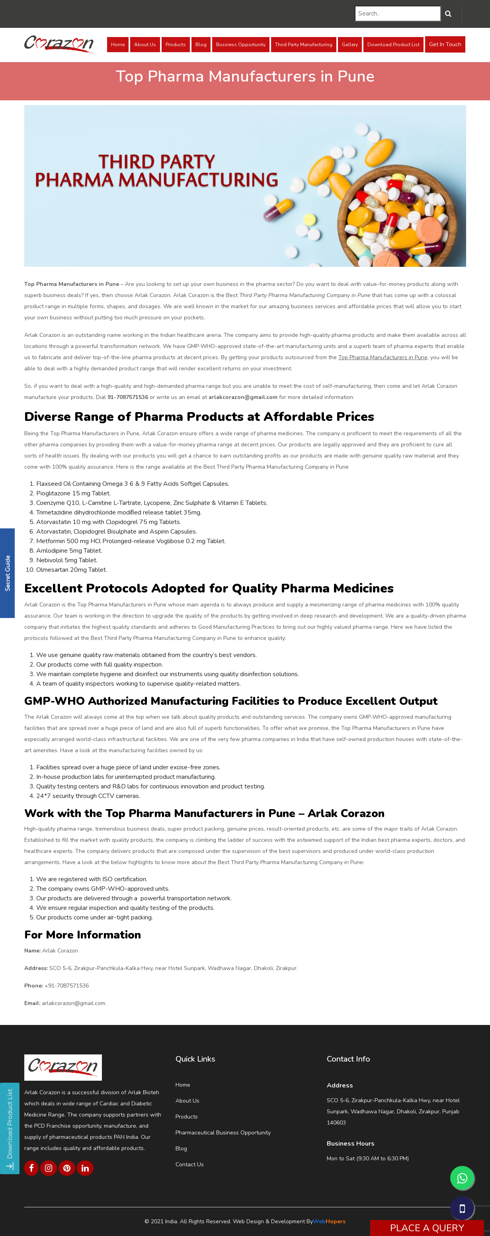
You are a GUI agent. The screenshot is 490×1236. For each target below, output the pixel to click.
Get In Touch (445, 44)
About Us (145, 44)
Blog (201, 44)
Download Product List (393, 44)
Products (176, 44)
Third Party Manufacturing (303, 44)
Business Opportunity (240, 44)
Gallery (350, 44)
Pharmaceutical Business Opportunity (223, 1132)
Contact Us (190, 1164)
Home (118, 44)
